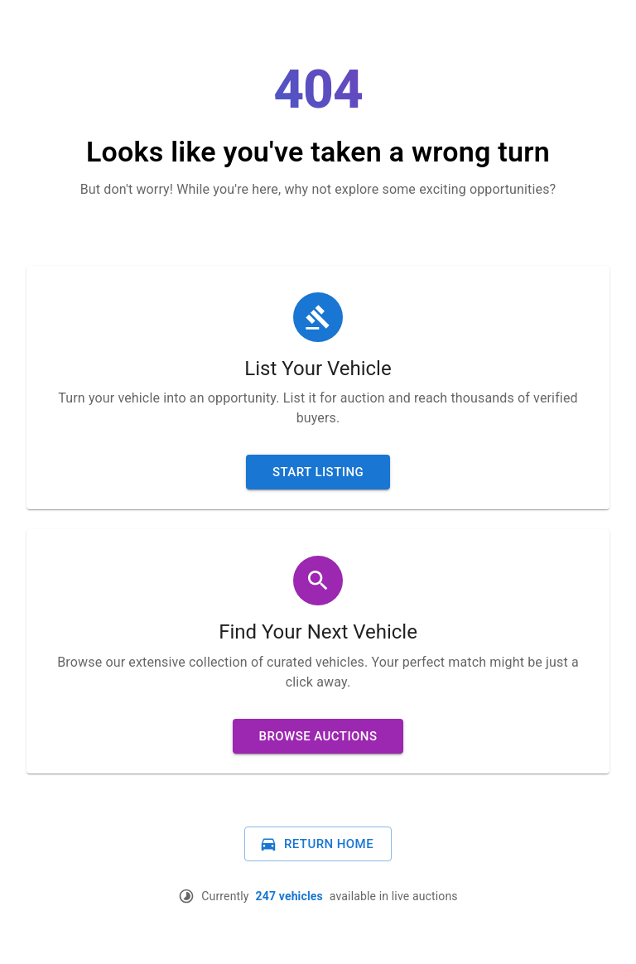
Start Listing (318, 472)
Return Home (316, 844)
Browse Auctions (318, 736)
